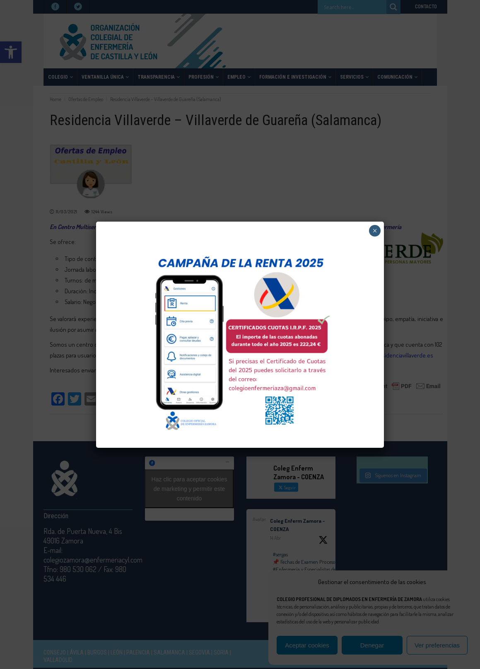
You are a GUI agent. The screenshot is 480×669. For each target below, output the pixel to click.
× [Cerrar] (375, 230)
